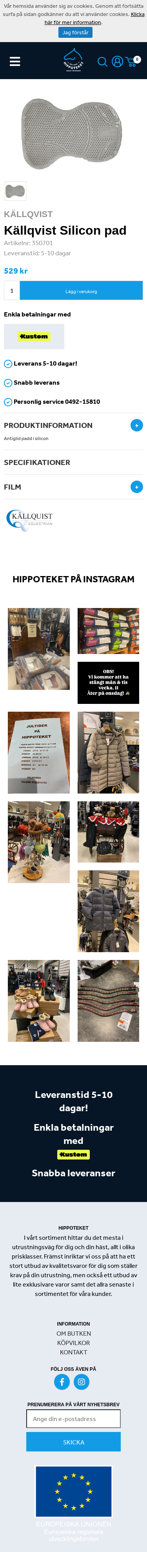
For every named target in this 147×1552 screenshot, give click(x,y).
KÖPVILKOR (73, 1343)
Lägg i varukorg (81, 291)
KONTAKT (73, 1352)
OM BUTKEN (73, 1333)
